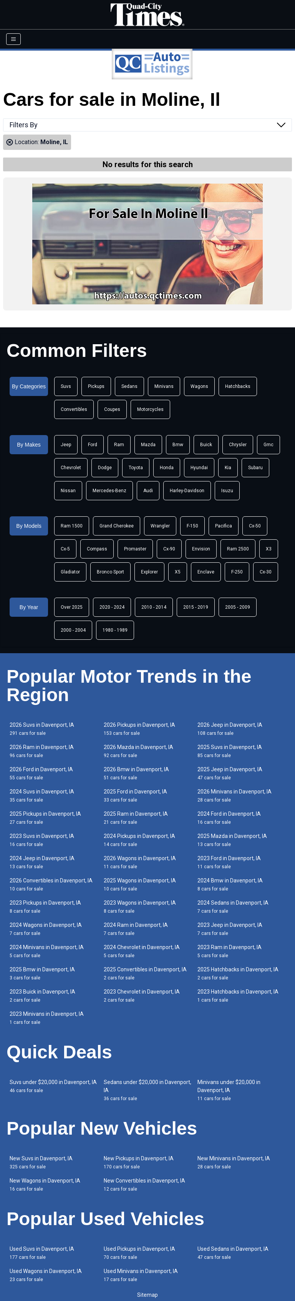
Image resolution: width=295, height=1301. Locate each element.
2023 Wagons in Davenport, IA (140, 907)
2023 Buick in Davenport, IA (42, 996)
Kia (228, 467)
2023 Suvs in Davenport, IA (42, 840)
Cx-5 (65, 549)
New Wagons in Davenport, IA (45, 1185)
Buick (206, 444)
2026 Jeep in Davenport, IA (229, 729)
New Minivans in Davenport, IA (233, 1162)
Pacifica (223, 526)
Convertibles (74, 409)
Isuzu (227, 490)
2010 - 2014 (153, 607)
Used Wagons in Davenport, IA (46, 1275)
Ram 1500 (72, 526)
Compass (97, 549)
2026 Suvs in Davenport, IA (42, 729)
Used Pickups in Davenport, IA (139, 1253)
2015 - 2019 (195, 607)
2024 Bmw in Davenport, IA (230, 884)
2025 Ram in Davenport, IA (136, 818)
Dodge (105, 467)
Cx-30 (266, 572)
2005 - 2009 (237, 607)
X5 (178, 572)
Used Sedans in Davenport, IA (232, 1253)
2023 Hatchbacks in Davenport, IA (237, 996)
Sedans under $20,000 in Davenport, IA (147, 1090)
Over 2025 (72, 607)
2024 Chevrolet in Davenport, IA (142, 951)
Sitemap (147, 1295)
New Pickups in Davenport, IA (139, 1162)
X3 (269, 549)
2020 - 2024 (111, 607)
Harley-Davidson (187, 490)
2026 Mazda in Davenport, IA (138, 751)
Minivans (164, 386)
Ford (92, 444)
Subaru (255, 467)
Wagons (199, 386)
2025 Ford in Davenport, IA (135, 795)
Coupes (112, 409)
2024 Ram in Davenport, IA (136, 929)
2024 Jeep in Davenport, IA (42, 862)
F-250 (237, 572)
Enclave (205, 572)
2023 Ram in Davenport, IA (229, 951)
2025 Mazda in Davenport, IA (232, 840)
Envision (201, 549)
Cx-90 (169, 549)
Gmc (268, 444)
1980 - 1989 (115, 630)
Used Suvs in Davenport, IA (42, 1253)
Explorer (149, 572)
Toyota (136, 467)
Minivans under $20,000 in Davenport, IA (228, 1090)
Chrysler (238, 444)
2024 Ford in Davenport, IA (229, 818)
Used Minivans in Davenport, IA (141, 1275)
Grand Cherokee (116, 526)
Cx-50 (255, 526)
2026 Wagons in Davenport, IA (140, 862)
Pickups (96, 386)
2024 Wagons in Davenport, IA (46, 929)
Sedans (129, 386)
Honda (167, 467)
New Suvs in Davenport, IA (41, 1162)
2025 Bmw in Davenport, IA (42, 973)
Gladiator (70, 572)
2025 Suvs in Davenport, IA (229, 751)
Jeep (66, 444)
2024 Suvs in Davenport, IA (42, 795)
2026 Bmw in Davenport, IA (136, 773)
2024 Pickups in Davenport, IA (139, 840)
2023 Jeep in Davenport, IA (229, 929)
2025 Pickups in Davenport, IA (45, 818)
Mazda (148, 444)
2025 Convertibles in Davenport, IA (145, 973)
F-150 (192, 526)
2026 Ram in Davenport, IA (42, 751)
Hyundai (199, 467)
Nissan (68, 490)
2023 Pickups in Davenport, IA (45, 907)
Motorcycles (150, 409)
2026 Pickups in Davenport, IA (139, 729)
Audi (148, 490)
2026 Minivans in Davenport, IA (234, 795)
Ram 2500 (238, 549)
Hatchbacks (237, 386)
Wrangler (160, 526)
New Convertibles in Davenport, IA (144, 1185)
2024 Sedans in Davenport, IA (232, 907)
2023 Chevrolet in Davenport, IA (142, 996)
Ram (119, 444)
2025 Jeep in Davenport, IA (229, 773)
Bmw (177, 444)
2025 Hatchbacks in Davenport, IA (237, 973)
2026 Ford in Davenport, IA (41, 773)
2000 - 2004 (73, 630)
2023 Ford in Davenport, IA (229, 862)
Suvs (66, 386)
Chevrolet (71, 467)
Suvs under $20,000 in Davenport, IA (53, 1086)
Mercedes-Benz (109, 490)
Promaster (135, 549)
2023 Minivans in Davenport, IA (47, 1018)
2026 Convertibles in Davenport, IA (51, 884)
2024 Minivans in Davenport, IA (47, 951)
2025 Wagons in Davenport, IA (140, 884)
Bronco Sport (110, 572)
